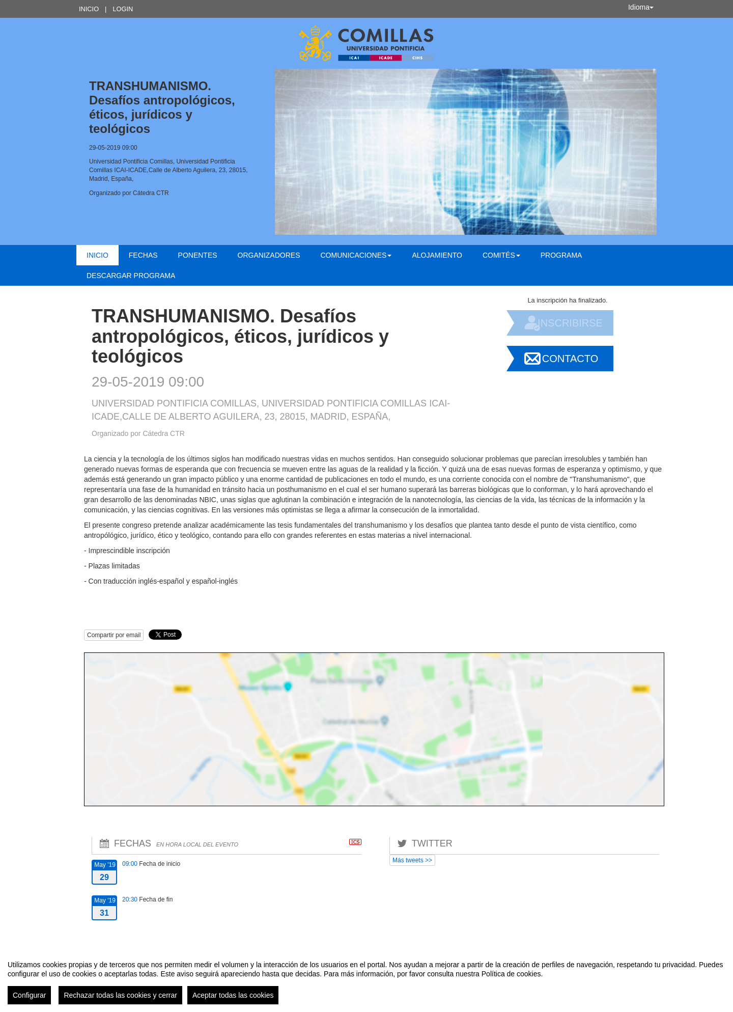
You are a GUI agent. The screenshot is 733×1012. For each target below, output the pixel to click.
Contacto (570, 358)
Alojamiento (437, 255)
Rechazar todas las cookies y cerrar (120, 995)
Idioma (641, 7)
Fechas (143, 255)
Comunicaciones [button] (356, 255)
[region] (366, 978)
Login (122, 9)
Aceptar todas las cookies (233, 995)
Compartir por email (113, 635)
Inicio (89, 9)
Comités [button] (501, 255)
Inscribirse (570, 323)
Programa (561, 255)
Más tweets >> (412, 860)
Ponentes (197, 255)
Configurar (29, 995)
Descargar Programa (131, 275)
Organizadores (269, 255)
